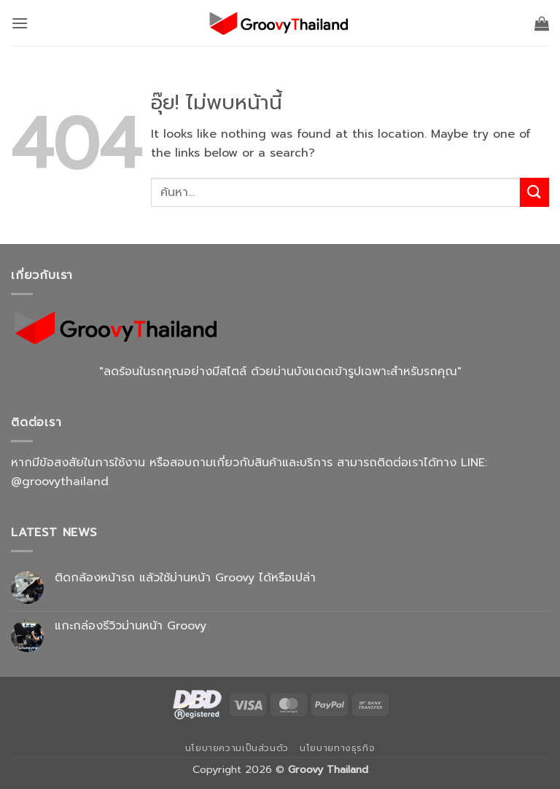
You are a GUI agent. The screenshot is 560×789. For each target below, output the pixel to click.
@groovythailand (60, 481)
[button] (19, 23)
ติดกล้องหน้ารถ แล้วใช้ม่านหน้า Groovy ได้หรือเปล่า (185, 578)
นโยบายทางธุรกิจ (337, 748)
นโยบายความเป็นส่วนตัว (237, 748)
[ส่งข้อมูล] (534, 192)
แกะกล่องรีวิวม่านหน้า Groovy (130, 626)
